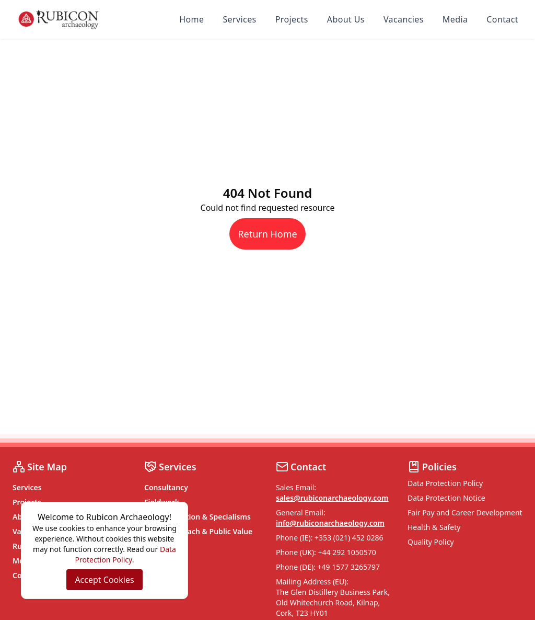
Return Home (267, 234)
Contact (502, 19)
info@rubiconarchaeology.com (330, 523)
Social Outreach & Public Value (198, 531)
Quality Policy (431, 542)
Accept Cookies (104, 579)
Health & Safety (434, 527)
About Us (346, 19)
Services (239, 19)
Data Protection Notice (446, 498)
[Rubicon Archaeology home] (58, 19)
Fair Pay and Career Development (465, 512)
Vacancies (403, 19)
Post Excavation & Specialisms (197, 517)
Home (191, 19)
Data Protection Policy (445, 483)
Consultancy (166, 487)
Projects (291, 19)
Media (455, 19)
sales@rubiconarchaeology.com (332, 498)
